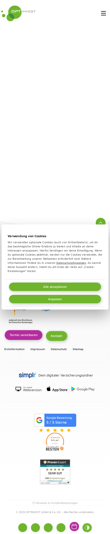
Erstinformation (14, 349)
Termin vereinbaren (24, 335)
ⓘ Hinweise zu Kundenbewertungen (55, 502)
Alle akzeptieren (55, 286)
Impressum (37, 349)
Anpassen (55, 299)
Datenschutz (59, 349)
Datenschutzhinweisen (71, 262)
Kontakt (56, 336)
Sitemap (78, 349)
